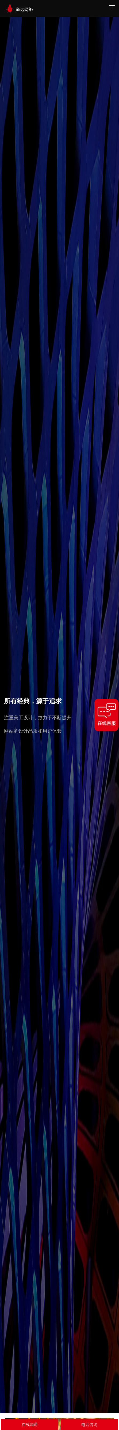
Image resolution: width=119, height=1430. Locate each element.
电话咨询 (89, 1424)
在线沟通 (30, 1424)
